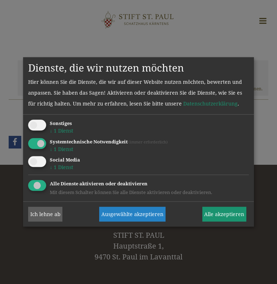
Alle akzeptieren (224, 214)
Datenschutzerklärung (210, 103)
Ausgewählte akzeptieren (132, 214)
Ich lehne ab (45, 214)
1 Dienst (61, 130)
